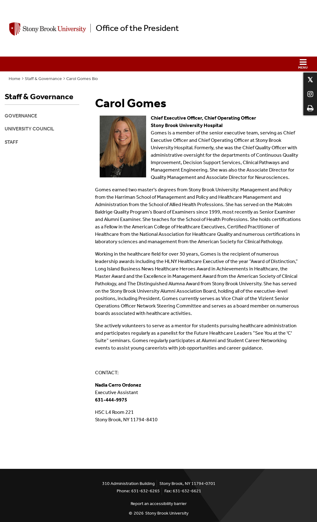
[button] (158, 64)
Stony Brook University (167, 513)
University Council (29, 129)
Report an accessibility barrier (159, 503)
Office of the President (137, 28)
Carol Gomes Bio (82, 78)
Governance (21, 116)
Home (14, 78)
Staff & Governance (43, 78)
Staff (11, 142)
